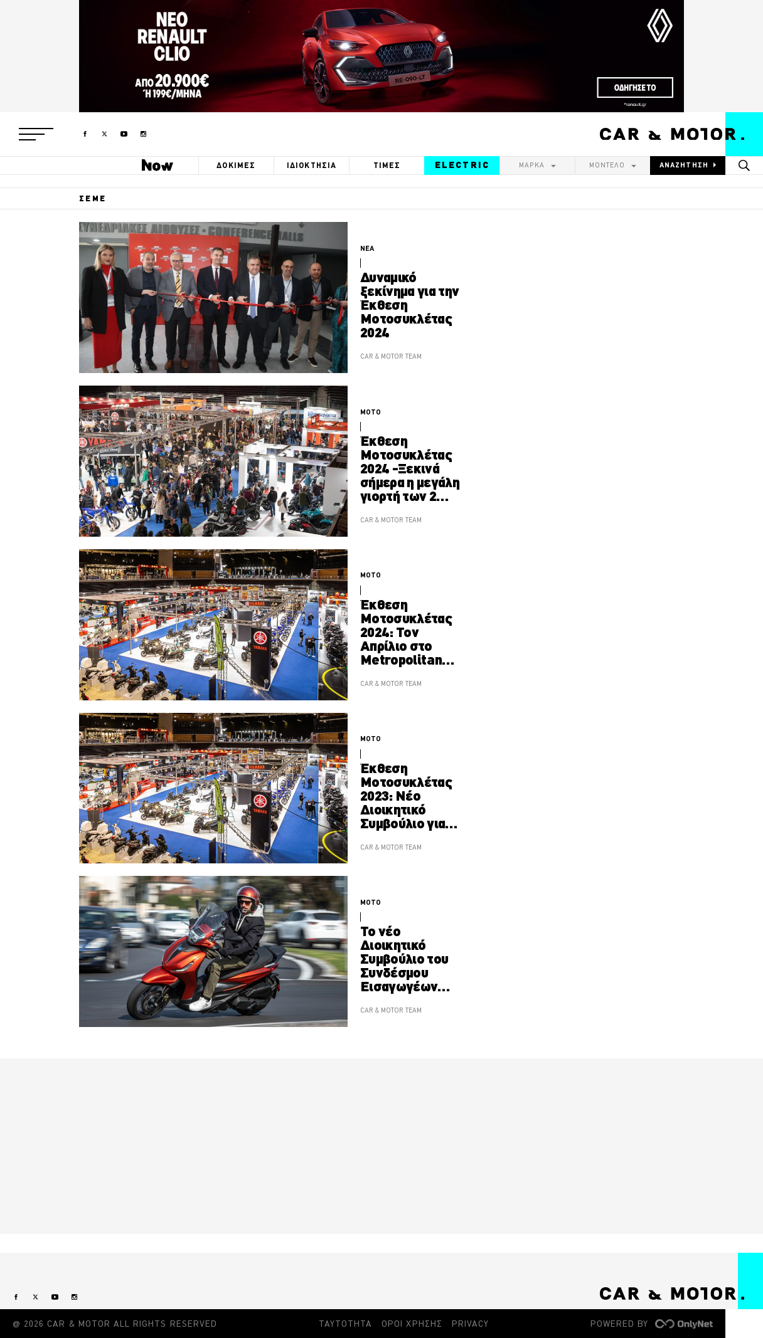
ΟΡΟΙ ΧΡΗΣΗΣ (412, 1324)
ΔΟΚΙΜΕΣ (235, 165)
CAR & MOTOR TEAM (391, 356)
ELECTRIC (462, 165)
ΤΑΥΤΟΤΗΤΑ (345, 1324)
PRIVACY (470, 1324)
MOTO (370, 412)
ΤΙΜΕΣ (387, 165)
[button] (36, 134)
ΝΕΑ (367, 248)
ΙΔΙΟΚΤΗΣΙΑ (312, 165)
